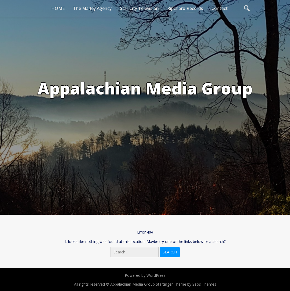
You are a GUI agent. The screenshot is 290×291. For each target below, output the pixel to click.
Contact (219, 8)
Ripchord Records (185, 8)
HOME (58, 8)
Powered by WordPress (145, 275)
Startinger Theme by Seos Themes (186, 284)
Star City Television (139, 8)
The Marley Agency (92, 8)
